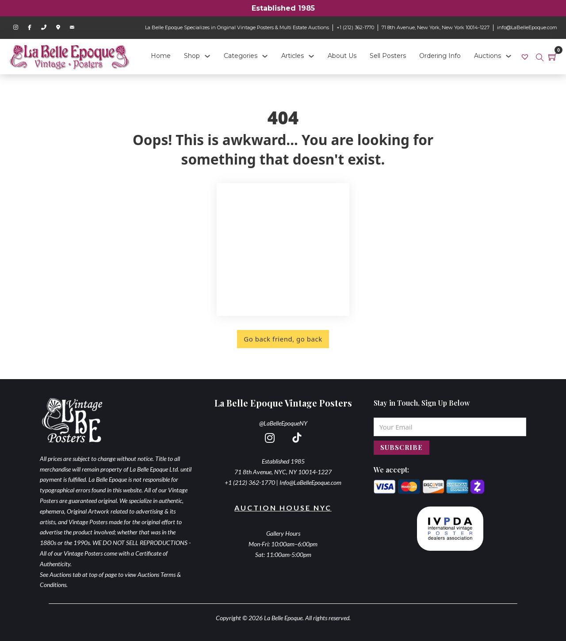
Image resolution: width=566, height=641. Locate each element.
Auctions (487, 56)
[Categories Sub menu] (265, 56)
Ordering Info (440, 56)
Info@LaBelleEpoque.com (310, 482)
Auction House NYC (283, 507)
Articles (292, 56)
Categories (240, 56)
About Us (342, 56)
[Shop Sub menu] (207, 56)
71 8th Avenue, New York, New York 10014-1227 (436, 27)
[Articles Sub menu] (311, 56)
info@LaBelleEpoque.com (527, 27)
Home (161, 56)
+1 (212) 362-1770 (355, 27)
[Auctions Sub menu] (508, 56)
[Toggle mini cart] (552, 56)
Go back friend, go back (283, 338)
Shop (192, 56)
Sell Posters (388, 56)
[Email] (450, 427)
